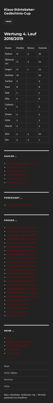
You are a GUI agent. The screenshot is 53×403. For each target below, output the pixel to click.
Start (6, 366)
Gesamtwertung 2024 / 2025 (22, 163)
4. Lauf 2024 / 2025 (17, 167)
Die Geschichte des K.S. (19, 205)
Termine (8, 379)
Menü (9, 21)
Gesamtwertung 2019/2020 (21, 284)
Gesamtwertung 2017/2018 (21, 277)
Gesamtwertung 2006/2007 (21, 235)
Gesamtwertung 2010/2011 (21, 250)
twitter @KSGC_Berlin (19, 341)
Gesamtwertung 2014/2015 (21, 265)
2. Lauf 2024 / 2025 (17, 174)
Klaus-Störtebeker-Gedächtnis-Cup (19, 11)
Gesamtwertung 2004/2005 (21, 227)
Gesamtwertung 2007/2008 (21, 239)
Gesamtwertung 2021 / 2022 (22, 288)
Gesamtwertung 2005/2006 (22, 231)
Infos (6, 386)
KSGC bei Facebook (17, 345)
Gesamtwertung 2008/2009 (22, 242)
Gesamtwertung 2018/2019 (21, 281)
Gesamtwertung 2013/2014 (21, 262)
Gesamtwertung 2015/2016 (21, 269)
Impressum (13, 353)
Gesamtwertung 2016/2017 (21, 273)
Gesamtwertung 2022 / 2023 (22, 292)
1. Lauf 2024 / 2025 (17, 178)
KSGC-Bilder (10, 373)
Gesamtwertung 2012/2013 (21, 258)
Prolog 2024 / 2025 (17, 182)
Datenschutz (13, 349)
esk (8, 338)
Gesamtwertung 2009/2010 (21, 246)
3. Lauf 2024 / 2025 (17, 171)
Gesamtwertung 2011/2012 (21, 254)
